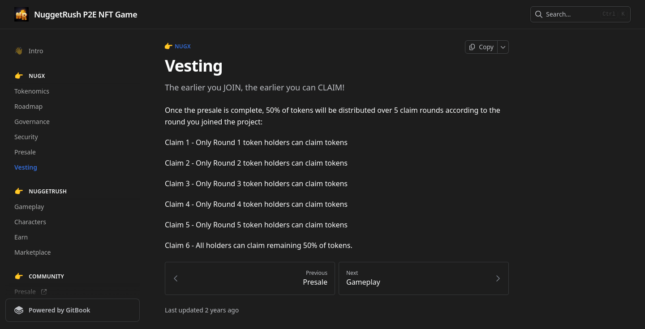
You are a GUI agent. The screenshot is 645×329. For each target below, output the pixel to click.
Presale (25, 152)
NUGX (178, 46)
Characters (30, 222)
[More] (503, 47)
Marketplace (32, 252)
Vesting (25, 167)
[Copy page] (481, 47)
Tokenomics (31, 91)
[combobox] (571, 14)
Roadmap (28, 106)
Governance (32, 121)
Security (26, 136)
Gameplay (29, 206)
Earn (21, 237)
